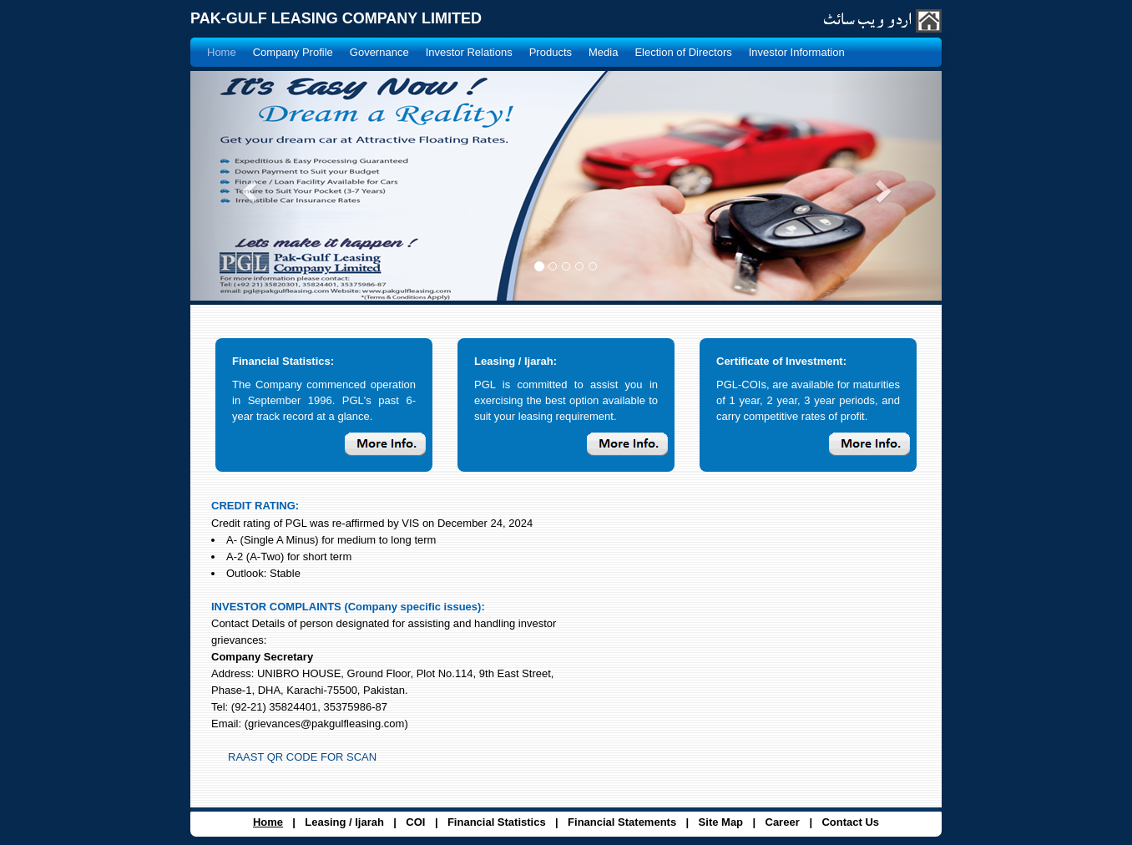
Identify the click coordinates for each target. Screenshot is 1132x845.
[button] (246, 186)
